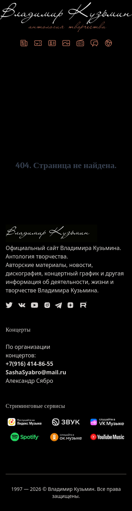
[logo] (66, 233)
